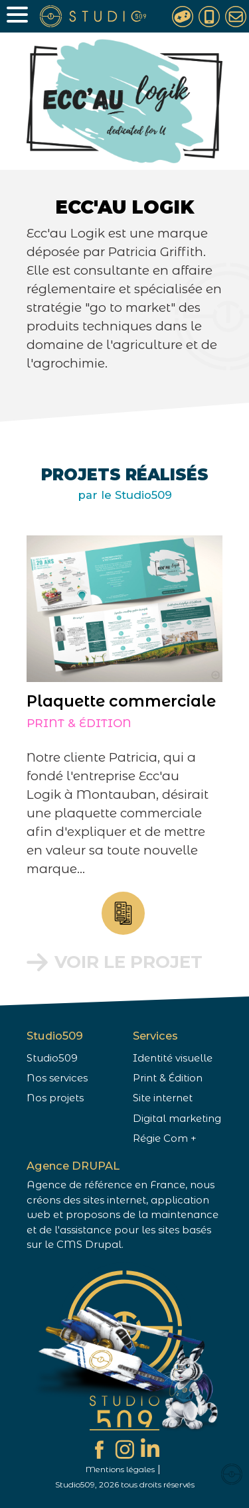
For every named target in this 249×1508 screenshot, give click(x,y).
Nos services (57, 1078)
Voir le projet (118, 962)
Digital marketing (177, 1119)
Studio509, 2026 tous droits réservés (125, 1484)
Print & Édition (68, 723)
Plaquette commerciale (110, 701)
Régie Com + (165, 1138)
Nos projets (55, 1098)
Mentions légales (120, 1469)
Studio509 (52, 1058)
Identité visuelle (172, 1058)
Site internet (163, 1098)
